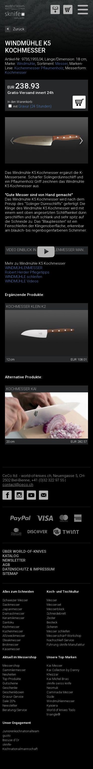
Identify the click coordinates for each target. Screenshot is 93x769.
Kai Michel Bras (58, 679)
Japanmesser (12, 609)
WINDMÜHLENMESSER (23, 268)
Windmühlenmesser (61, 701)
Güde (50, 696)
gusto (6, 735)
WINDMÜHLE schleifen (23, 277)
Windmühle (26, 63)
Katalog (10, 556)
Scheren (52, 627)
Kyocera (52, 705)
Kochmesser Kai (21, 389)
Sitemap (10, 573)
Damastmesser (13, 613)
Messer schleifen (58, 631)
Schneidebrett (56, 613)
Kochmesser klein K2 (26, 306)
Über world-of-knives (24, 551)
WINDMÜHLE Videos (21, 281)
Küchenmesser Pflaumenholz (38, 68)
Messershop (11, 665)
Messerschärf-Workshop (64, 636)
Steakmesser (11, 640)
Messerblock (55, 609)
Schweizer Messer (15, 600)
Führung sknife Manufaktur (66, 644)
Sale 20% (9, 701)
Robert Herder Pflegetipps (27, 272)
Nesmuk (52, 688)
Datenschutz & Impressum (28, 569)
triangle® (53, 714)
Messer (61, 63)
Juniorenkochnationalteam (20, 731)
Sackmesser (11, 604)
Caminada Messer (60, 692)
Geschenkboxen (13, 692)
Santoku (8, 622)
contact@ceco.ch (17, 484)
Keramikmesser (13, 618)
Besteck (52, 622)
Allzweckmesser (13, 636)
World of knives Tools (61, 710)
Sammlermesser (14, 670)
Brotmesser (10, 644)
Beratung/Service (14, 710)
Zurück (18, 29)
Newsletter (14, 560)
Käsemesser (11, 649)
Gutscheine (10, 683)
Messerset (54, 604)
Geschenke (9, 688)
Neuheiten (9, 674)
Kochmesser (16, 72)
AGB (6, 565)
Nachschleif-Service (60, 640)
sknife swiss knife (59, 683)
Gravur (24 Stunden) (35, 106)
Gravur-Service (12, 696)
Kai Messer (54, 665)
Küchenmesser (12, 631)
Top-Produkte (11, 679)
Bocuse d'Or (10, 740)
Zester (51, 618)
